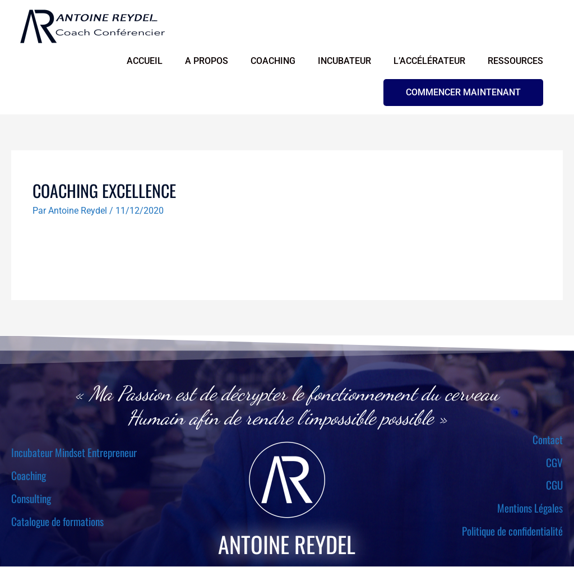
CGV (554, 463)
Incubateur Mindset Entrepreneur (74, 453)
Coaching (28, 475)
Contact (548, 440)
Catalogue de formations (57, 521)
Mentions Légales (530, 509)
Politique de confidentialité (512, 532)
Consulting (31, 498)
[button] (463, 93)
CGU (554, 486)
